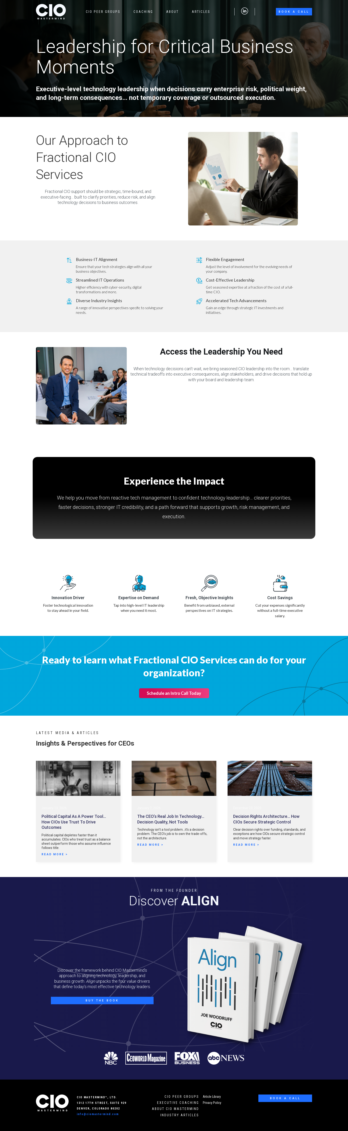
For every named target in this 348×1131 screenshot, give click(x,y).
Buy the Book (102, 1000)
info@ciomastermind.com (98, 1114)
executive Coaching (178, 1103)
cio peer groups (182, 1096)
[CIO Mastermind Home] (52, 1103)
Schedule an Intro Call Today (174, 693)
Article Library (212, 1096)
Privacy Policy (212, 1103)
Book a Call (294, 11)
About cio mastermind (175, 1109)
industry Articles (179, 1115)
